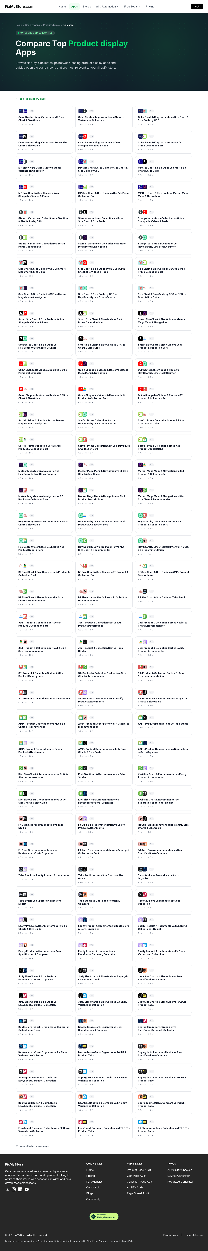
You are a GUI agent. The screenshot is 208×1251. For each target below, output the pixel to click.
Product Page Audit (139, 1170)
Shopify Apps (32, 25)
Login (197, 6)
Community (93, 1199)
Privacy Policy (170, 1235)
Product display (51, 25)
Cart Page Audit (136, 1175)
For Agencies (94, 1181)
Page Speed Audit (138, 1193)
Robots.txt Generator (180, 1181)
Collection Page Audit (140, 1181)
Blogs (89, 1193)
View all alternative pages (33, 1146)
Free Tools (132, 6)
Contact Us (93, 1187)
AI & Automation (107, 6)
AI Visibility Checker (179, 1170)
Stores (87, 6)
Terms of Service (193, 1235)
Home (62, 6)
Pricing (150, 6)
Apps (74, 6)
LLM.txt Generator (178, 1175)
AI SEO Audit (135, 1187)
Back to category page (31, 98)
